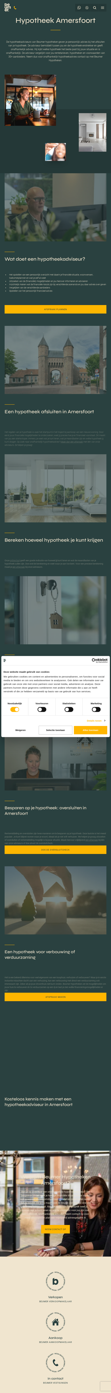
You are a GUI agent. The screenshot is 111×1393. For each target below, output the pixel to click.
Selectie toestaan (55, 730)
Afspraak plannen (55, 309)
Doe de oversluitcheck (55, 850)
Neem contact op (55, 1229)
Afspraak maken (55, 997)
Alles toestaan (90, 730)
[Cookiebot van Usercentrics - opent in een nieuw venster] (94, 660)
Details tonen (94, 720)
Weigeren (20, 730)
